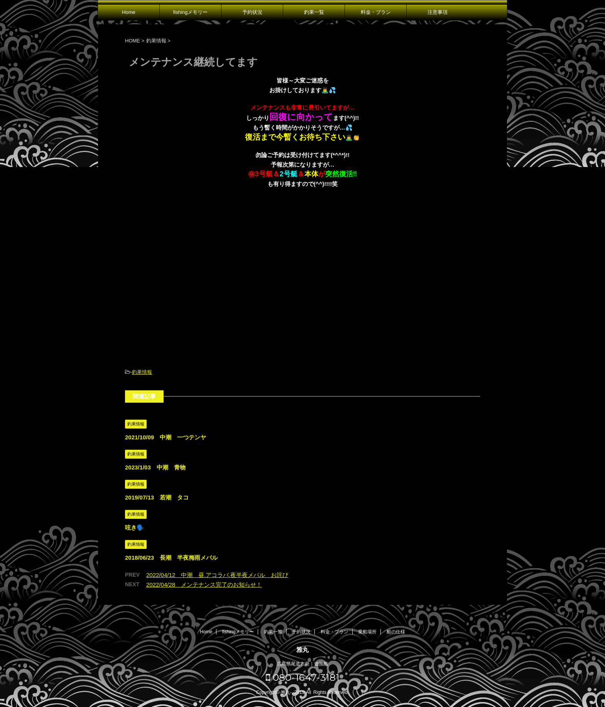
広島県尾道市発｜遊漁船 (302, 664)
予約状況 (252, 12)
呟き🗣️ (134, 527)
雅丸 (302, 649)
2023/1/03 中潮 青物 (155, 467)
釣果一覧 (314, 12)
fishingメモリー (190, 12)
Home (128, 12)
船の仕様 (396, 631)
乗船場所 (367, 631)
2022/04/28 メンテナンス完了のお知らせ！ (204, 584)
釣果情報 (142, 372)
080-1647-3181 (303, 677)
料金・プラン (376, 12)
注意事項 (438, 12)
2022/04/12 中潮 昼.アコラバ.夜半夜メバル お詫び (217, 575)
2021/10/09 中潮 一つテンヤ (165, 437)
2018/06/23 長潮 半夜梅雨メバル (171, 557)
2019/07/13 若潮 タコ (157, 497)
